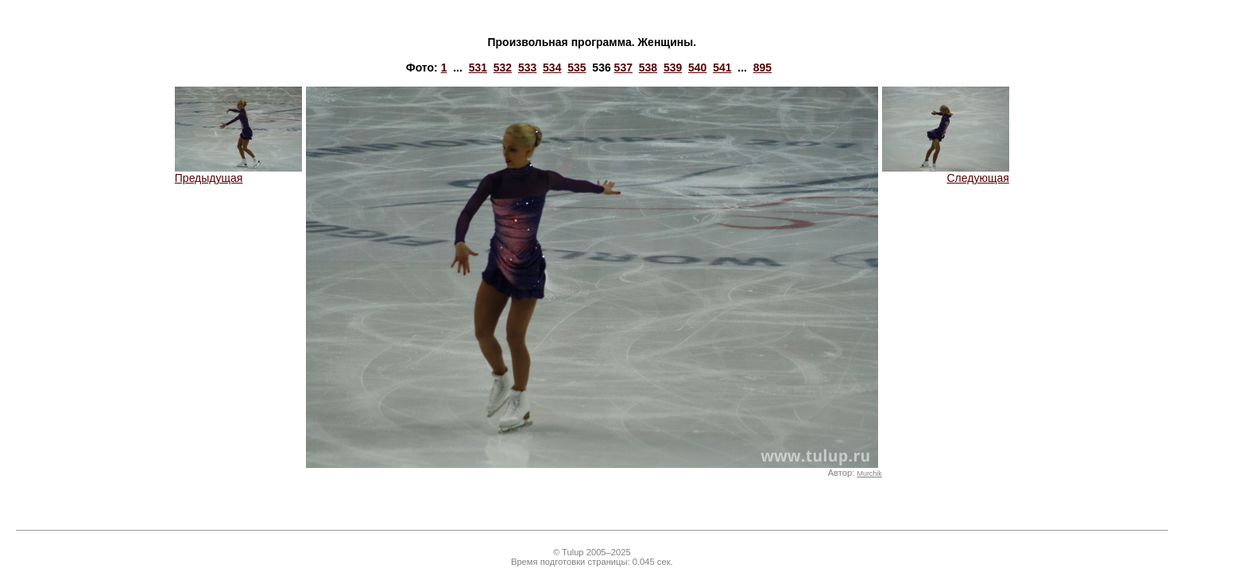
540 (697, 67)
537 (623, 67)
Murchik (869, 473)
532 (502, 67)
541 (722, 67)
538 (648, 67)
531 (478, 67)
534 (552, 67)
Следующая (945, 172)
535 (576, 67)
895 (762, 67)
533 (527, 67)
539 (673, 67)
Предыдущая (238, 172)
